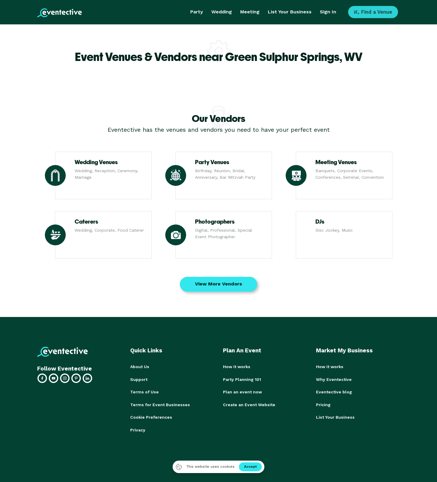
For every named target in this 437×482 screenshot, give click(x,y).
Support (138, 379)
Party (196, 12)
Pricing (323, 404)
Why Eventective (334, 379)
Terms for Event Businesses (160, 404)
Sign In (328, 12)
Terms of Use (144, 391)
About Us (139, 366)
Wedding (221, 12)
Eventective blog (334, 391)
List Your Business (290, 12)
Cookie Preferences (151, 416)
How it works (236, 366)
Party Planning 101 (242, 379)
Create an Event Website (249, 404)
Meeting (250, 12)
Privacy (137, 429)
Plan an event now (242, 391)
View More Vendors (218, 284)
